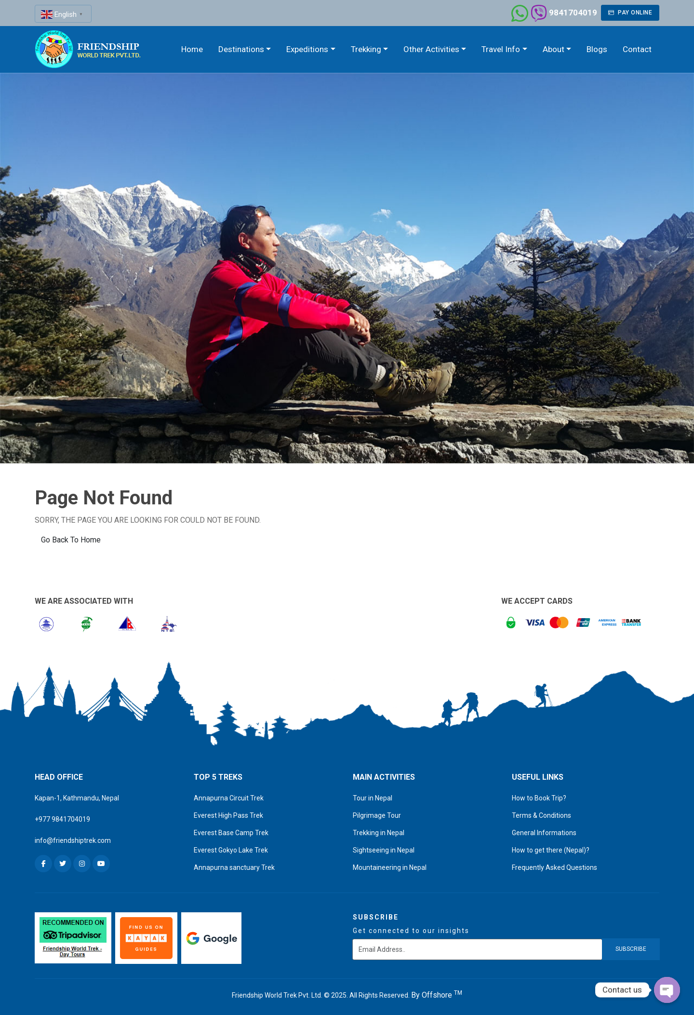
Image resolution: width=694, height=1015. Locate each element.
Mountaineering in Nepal (390, 867)
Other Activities (431, 49)
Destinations (241, 49)
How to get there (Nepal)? (550, 850)
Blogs (597, 49)
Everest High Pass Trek (228, 815)
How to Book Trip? (539, 798)
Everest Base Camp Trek (231, 833)
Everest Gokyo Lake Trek (231, 850)
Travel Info (500, 49)
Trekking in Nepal (378, 833)
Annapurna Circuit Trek (229, 798)
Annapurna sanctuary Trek (234, 867)
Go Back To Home (71, 539)
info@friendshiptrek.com (73, 840)
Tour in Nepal (372, 798)
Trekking (366, 49)
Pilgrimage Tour (377, 815)
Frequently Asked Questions (554, 867)
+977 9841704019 (62, 819)
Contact (637, 49)
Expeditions (307, 49)
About (553, 49)
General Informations (544, 833)
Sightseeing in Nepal (383, 850)
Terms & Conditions (541, 815)
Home (192, 49)
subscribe (630, 949)
